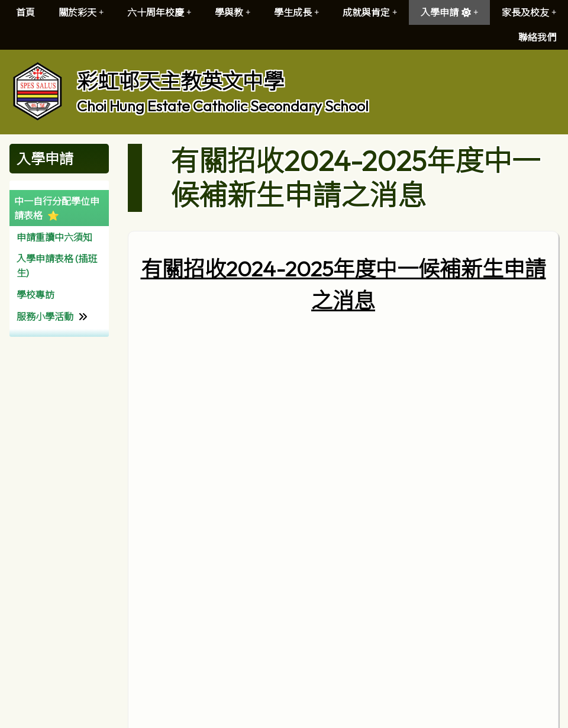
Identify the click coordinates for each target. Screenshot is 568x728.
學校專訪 (35, 295)
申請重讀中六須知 (54, 237)
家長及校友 (529, 12)
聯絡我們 (537, 37)
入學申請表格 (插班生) (57, 266)
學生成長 (296, 12)
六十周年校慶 (159, 12)
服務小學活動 (45, 317)
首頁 (25, 12)
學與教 (232, 12)
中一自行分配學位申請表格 (56, 208)
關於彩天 (81, 12)
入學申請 (449, 12)
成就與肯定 (370, 12)
